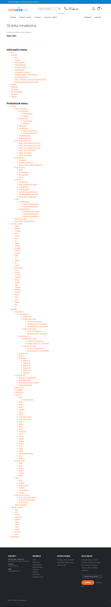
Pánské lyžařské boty (30, 131)
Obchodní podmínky (21, 77)
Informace (14, 55)
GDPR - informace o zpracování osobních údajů (30, 79)
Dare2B (17, 282)
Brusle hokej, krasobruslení (28, 197)
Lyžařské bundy (24, 202)
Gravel (21, 356)
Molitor (17, 280)
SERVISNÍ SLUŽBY (21, 219)
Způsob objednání (17, 92)
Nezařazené (15, 537)
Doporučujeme (20, 62)
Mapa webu (36, 574)
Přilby (21, 402)
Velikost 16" (27, 360)
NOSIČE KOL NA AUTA (22, 495)
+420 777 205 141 (13, 566)
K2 (15, 241)
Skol (16, 299)
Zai (16, 258)
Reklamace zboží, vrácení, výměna (26, 74)
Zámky (21, 414)
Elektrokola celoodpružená (27, 378)
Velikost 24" (27, 365)
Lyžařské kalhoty (24, 209)
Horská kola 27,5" (25, 336)
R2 (15, 307)
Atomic (17, 226)
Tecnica (17, 253)
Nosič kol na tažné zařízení (28, 497)
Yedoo (17, 522)
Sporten (17, 292)
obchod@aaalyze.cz (14, 571)
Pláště (21, 448)
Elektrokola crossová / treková (29, 382)
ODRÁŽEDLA (19, 392)
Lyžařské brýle (23, 187)
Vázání (21, 177)
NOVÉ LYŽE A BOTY (21, 109)
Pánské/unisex (27, 114)
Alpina (17, 294)
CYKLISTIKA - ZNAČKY (50, 17)
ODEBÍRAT (87, 582)
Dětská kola (23, 358)
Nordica (17, 246)
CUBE (17, 524)
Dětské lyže (22, 126)
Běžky (21, 170)
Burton (17, 302)
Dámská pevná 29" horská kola (37, 324)
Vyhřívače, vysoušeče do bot (28, 192)
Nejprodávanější (20, 65)
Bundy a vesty (23, 485)
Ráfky (21, 463)
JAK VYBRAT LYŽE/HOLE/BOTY (25, 221)
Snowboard (22, 160)
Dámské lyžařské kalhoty (31, 211)
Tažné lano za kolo (25, 419)
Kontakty (14, 84)
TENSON (18, 277)
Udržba (21, 439)
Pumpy (21, 404)
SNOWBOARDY (20, 158)
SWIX (16, 297)
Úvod (12, 52)
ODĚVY (17, 199)
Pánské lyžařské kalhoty (31, 214)
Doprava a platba (20, 67)
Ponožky (22, 493)
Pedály (21, 451)
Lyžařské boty (23, 128)
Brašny (21, 426)
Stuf (16, 304)
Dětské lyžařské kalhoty (31, 216)
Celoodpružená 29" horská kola (37, 326)
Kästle (17, 243)
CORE (17, 527)
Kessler (17, 260)
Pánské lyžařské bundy (30, 206)
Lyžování (13, 106)
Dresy (21, 480)
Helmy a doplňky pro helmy (28, 184)
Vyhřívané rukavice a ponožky (28, 194)
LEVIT (17, 534)
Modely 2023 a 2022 (29, 329)
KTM (16, 512)
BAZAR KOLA (19, 387)
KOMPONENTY (20, 461)
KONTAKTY (98, 17)
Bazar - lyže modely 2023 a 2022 (29, 145)
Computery (22, 431)
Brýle (20, 429)
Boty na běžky (23, 172)
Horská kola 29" (24, 314)
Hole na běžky (23, 175)
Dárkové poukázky (21, 505)
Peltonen (18, 287)
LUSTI (17, 270)
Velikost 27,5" (27, 370)
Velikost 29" (27, 373)
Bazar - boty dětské (25, 155)
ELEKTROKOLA (20, 375)
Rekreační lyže (23, 118)
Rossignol (18, 248)
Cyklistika (14, 309)
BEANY (17, 529)
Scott (16, 510)
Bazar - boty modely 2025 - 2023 (30, 148)
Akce (16, 57)
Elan (16, 233)
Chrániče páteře (24, 189)
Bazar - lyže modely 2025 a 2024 (29, 143)
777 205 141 (73, 9)
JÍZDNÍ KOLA (19, 312)
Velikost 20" (27, 363)
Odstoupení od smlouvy (22, 72)
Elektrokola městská (25, 385)
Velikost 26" (27, 368)
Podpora (70, 7)
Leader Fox (18, 517)
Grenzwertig (19, 268)
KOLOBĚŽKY (19, 390)
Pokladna (14, 96)
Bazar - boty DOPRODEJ (27, 150)
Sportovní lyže (23, 111)
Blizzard (17, 228)
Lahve (21, 434)
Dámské (25, 116)
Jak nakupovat (19, 70)
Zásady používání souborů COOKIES (27, 82)
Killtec (17, 285)
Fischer (17, 236)
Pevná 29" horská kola (34, 321)
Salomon (18, 250)
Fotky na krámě (28, 400)
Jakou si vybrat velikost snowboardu (30, 165)
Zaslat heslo (15, 89)
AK (16, 263)
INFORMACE (87, 17)
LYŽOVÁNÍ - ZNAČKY (25, 17)
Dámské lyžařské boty (30, 133)
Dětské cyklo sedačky (26, 453)
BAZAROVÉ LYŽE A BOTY (23, 140)
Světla (21, 412)
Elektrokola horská (25, 380)
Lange (17, 265)
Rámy (21, 466)
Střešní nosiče (23, 502)
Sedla (20, 407)
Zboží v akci (36, 562)
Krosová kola (23, 353)
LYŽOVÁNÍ (13, 17)
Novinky (17, 60)
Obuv (20, 397)
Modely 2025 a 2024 (29, 319)
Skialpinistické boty (25, 138)
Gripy (20, 456)
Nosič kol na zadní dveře (27, 500)
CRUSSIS (17, 519)
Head (16, 238)
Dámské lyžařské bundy (31, 204)
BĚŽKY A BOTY (20, 167)
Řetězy (21, 468)
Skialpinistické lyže (25, 136)
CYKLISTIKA (37, 17)
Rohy (20, 422)
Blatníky (21, 441)
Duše (20, 446)
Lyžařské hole (23, 182)
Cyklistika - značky (17, 507)
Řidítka (21, 458)
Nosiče (21, 444)
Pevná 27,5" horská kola (35, 341)
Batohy (21, 424)
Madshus (18, 290)
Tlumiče (21, 473)
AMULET (18, 532)
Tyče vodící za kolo (25, 417)
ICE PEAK (18, 275)
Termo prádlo (23, 490)
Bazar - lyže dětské (25, 153)
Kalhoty (21, 483)
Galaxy (17, 515)
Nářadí (21, 436)
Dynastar (18, 231)
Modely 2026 (27, 316)
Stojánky (22, 409)
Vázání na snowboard (26, 162)
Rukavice (22, 488)
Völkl (16, 255)
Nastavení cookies (38, 577)
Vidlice (21, 475)
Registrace (14, 87)
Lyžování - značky (16, 224)
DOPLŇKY (18, 180)
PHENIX (17, 272)
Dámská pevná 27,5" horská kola (38, 343)
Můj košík (14, 94)
